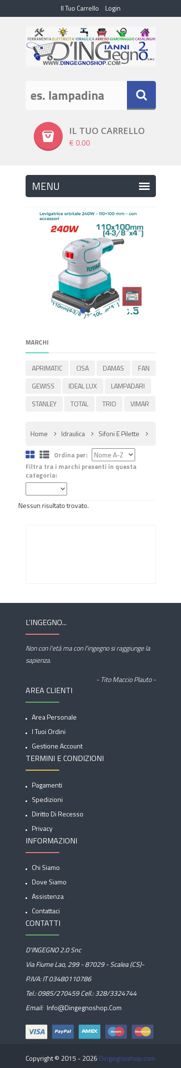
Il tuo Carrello (80, 8)
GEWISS (43, 386)
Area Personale (54, 717)
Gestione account (57, 746)
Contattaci (46, 911)
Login (113, 8)
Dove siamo (49, 882)
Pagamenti (47, 785)
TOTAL (79, 404)
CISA (82, 368)
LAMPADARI (128, 386)
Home (39, 433)
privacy (42, 828)
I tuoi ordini (49, 731)
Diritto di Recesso (58, 814)
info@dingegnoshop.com (83, 1007)
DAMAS (113, 368)
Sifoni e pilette (118, 433)
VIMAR (139, 404)
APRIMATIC (47, 368)
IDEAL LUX (83, 386)
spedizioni (47, 799)
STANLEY (44, 404)
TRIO (109, 404)
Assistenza (48, 896)
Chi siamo (46, 867)
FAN (144, 368)
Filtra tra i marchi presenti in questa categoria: (81, 471)
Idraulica (73, 433)
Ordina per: (71, 455)
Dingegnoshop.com (127, 1058)
